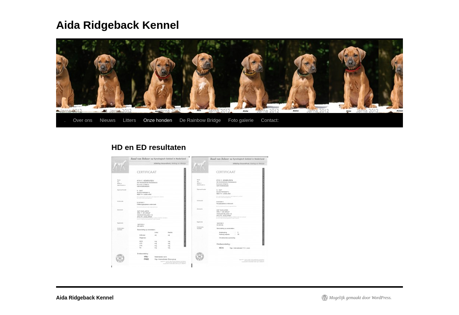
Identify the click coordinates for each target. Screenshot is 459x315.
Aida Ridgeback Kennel (117, 25)
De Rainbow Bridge (200, 120)
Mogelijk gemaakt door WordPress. (360, 297)
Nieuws (107, 120)
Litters (129, 120)
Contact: (270, 120)
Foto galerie (241, 120)
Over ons (83, 120)
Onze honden (157, 120)
